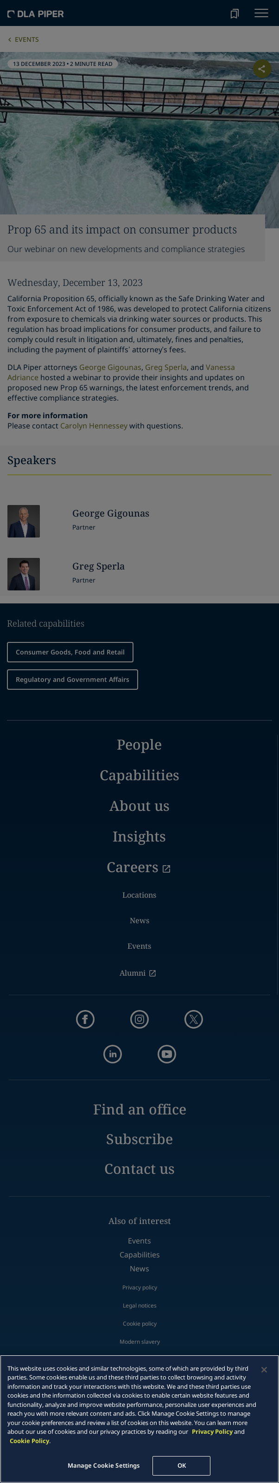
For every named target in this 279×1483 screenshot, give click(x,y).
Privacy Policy (212, 1431)
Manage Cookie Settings (104, 1465)
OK (182, 1465)
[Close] (264, 1370)
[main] (139, 1419)
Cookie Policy (29, 1441)
